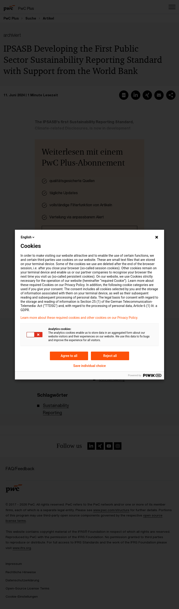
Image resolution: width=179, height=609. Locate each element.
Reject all (110, 356)
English (28, 237)
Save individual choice (89, 366)
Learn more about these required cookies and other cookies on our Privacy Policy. (79, 317)
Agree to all (69, 356)
